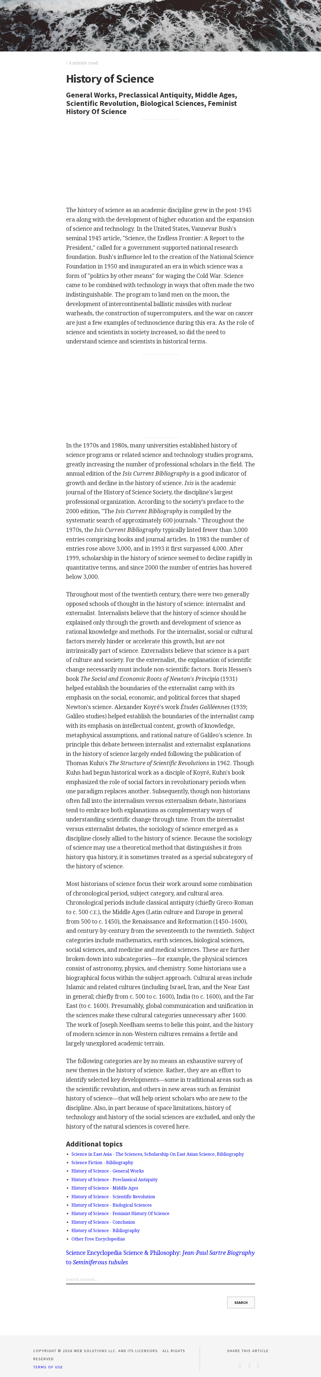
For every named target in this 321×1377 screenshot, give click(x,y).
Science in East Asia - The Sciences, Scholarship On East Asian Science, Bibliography (157, 1154)
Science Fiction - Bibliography (102, 1162)
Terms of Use (48, 1367)
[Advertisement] (160, 161)
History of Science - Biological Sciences (111, 1205)
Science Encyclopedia (94, 1252)
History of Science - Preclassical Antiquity (114, 1179)
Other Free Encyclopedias (98, 1239)
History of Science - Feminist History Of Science (120, 1213)
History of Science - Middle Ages (104, 1188)
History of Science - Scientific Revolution (113, 1196)
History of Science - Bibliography (105, 1230)
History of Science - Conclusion (103, 1222)
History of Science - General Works (107, 1171)
